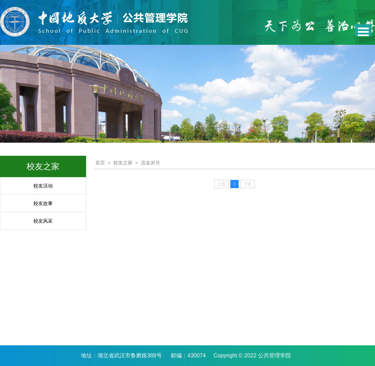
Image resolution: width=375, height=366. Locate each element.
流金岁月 (150, 162)
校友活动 (43, 186)
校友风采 (43, 221)
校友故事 (43, 203)
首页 (100, 162)
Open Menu (363, 30)
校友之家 (123, 162)
